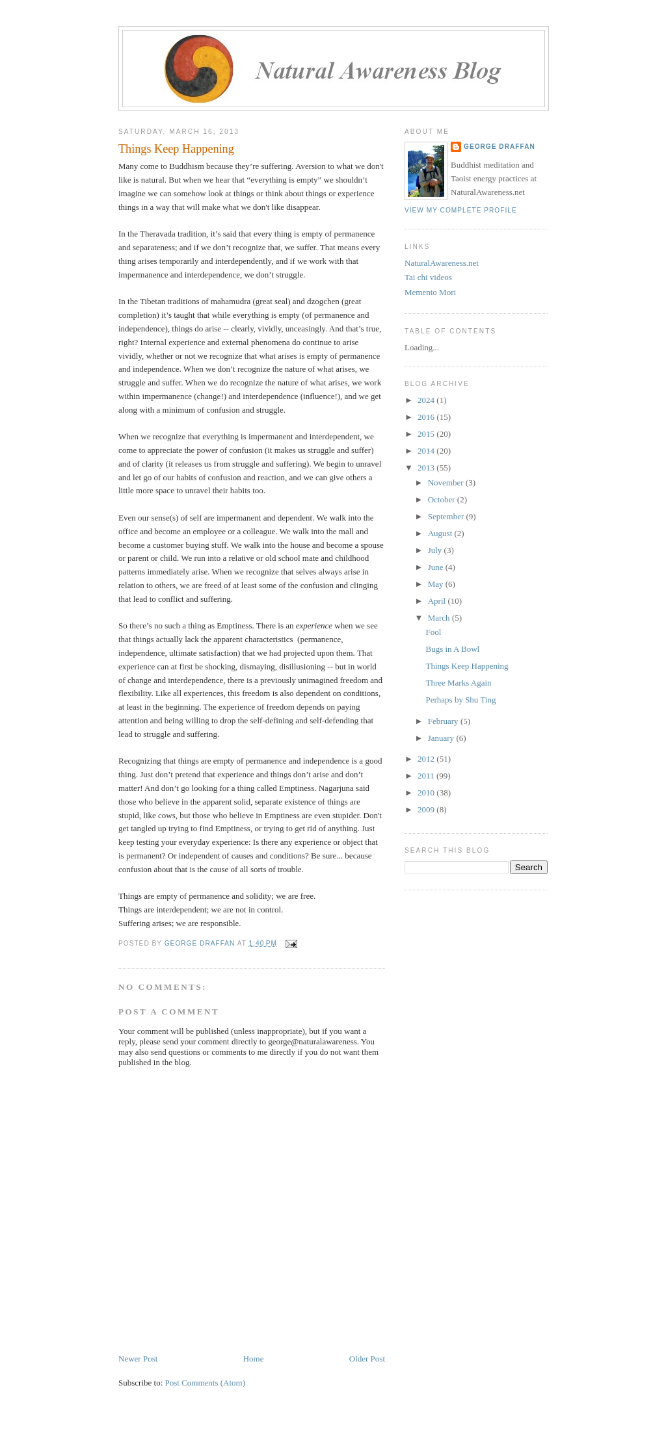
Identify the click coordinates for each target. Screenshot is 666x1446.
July (436, 550)
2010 (427, 792)
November (447, 482)
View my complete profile (461, 210)
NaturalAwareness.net (442, 263)
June (437, 567)
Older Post (367, 1358)
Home (253, 1358)
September (447, 516)
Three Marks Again (458, 683)
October (442, 499)
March (440, 618)
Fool (433, 632)
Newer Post (137, 1358)
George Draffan (499, 146)
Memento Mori (430, 292)
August (441, 533)
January (442, 738)
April (438, 601)
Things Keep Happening (466, 666)
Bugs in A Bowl (452, 649)
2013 (427, 467)
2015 (427, 434)
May (437, 584)
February (444, 721)
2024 (427, 400)
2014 (427, 451)
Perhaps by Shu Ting (460, 699)
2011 (427, 776)
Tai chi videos (428, 277)
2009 (427, 809)
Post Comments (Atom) (205, 1383)
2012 (427, 759)
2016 (427, 417)
